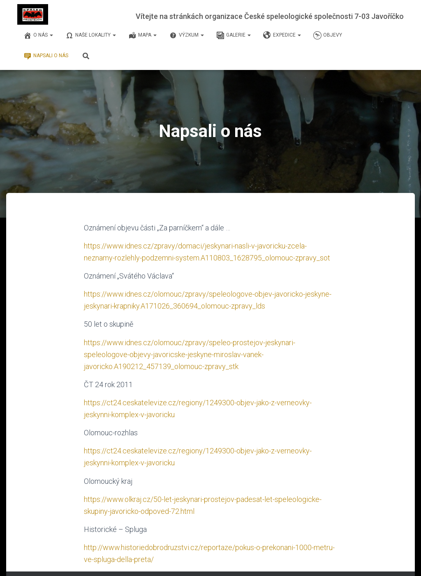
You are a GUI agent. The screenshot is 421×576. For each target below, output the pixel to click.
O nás (38, 35)
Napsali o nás (45, 56)
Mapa (142, 35)
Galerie (233, 35)
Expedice (282, 35)
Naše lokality (90, 35)
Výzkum (186, 35)
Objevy (327, 35)
